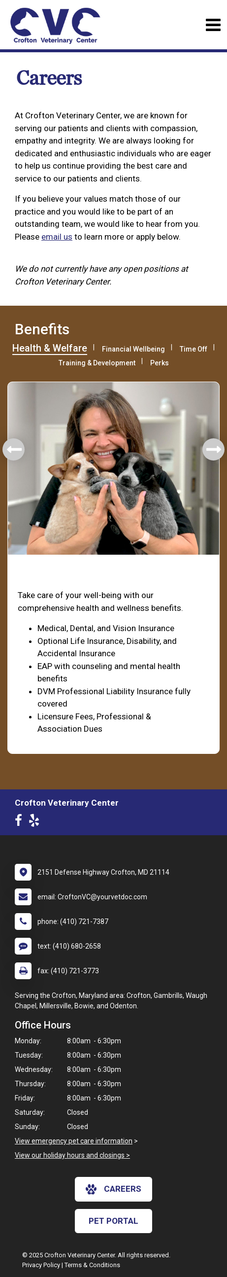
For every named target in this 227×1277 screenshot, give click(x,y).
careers (113, 1189)
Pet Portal (113, 1221)
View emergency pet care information (73, 1141)
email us (56, 237)
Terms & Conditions (92, 1265)
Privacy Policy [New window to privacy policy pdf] (41, 1265)
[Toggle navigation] (213, 25)
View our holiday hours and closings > (72, 1155)
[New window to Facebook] (21, 822)
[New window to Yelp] (36, 822)
